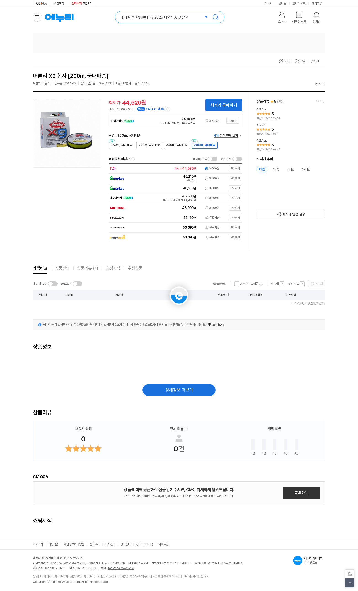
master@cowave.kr (121, 568)
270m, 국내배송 (149, 145)
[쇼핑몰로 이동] (174, 168)
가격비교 (40, 268)
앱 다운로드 (309, 560)
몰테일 (282, 3)
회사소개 (38, 544)
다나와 (268, 3)
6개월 (290, 169)
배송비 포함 (200, 159)
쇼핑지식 (59, 3)
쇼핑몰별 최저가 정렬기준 (133, 159)
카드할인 (226, 159)
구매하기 (232, 121)
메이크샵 (317, 3)
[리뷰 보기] (291, 114)
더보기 (318, 84)
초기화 (319, 284)
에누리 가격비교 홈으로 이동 (59, 17)
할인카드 (293, 284)
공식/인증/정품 (249, 284)
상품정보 (62, 268)
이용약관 (53, 544)
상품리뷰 (87, 268)
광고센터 (126, 544)
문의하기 (301, 493)
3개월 (276, 169)
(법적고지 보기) (215, 324)
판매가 (221, 295)
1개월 (262, 169)
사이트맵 (163, 544)
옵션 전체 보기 (226, 135)
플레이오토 (299, 3)
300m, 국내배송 (176, 145)
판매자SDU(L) (144, 544)
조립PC (82, 3)
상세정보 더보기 (179, 390)
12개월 (306, 169)
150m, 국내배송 (121, 145)
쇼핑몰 (275, 284)
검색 (215, 17)
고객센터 (110, 544)
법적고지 (95, 544)
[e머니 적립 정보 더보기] (168, 109)
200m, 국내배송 (204, 145)
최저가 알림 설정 (293, 214)
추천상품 (135, 268)
